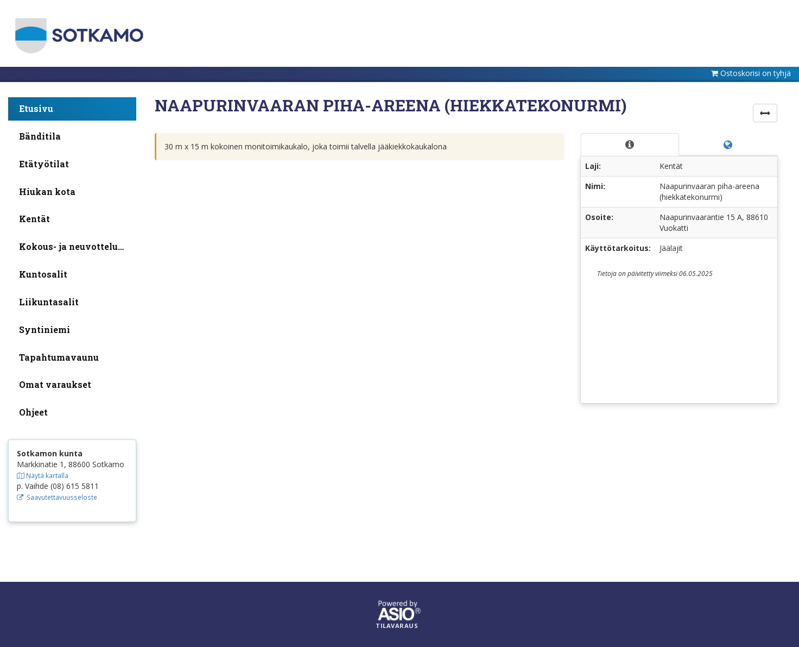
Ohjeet (33, 412)
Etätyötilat (44, 163)
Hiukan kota (47, 191)
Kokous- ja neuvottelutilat (77, 246)
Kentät (34, 218)
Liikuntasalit (49, 301)
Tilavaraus (397, 626)
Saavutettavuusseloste (57, 497)
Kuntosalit (43, 274)
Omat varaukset (55, 384)
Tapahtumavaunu (59, 357)
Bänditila (40, 136)
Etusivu (36, 108)
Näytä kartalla (42, 475)
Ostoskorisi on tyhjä (755, 73)
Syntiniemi (44, 329)
